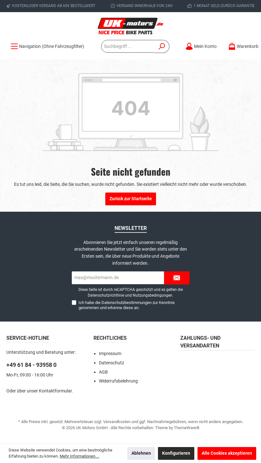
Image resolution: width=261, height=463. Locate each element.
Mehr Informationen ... (79, 456)
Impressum (110, 353)
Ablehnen (141, 453)
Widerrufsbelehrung (118, 381)
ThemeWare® (186, 427)
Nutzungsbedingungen (152, 295)
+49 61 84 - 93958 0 (31, 364)
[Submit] (177, 278)
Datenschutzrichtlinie (106, 295)
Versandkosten (116, 421)
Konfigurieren (176, 453)
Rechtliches (110, 338)
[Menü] (47, 46)
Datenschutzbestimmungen (126, 302)
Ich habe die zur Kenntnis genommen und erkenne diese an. (126, 305)
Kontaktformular (55, 391)
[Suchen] (161, 46)
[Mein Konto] (201, 46)
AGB (103, 372)
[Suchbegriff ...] (128, 46)
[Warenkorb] (241, 46)
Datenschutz (111, 363)
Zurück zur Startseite (130, 198)
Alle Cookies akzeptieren (227, 453)
